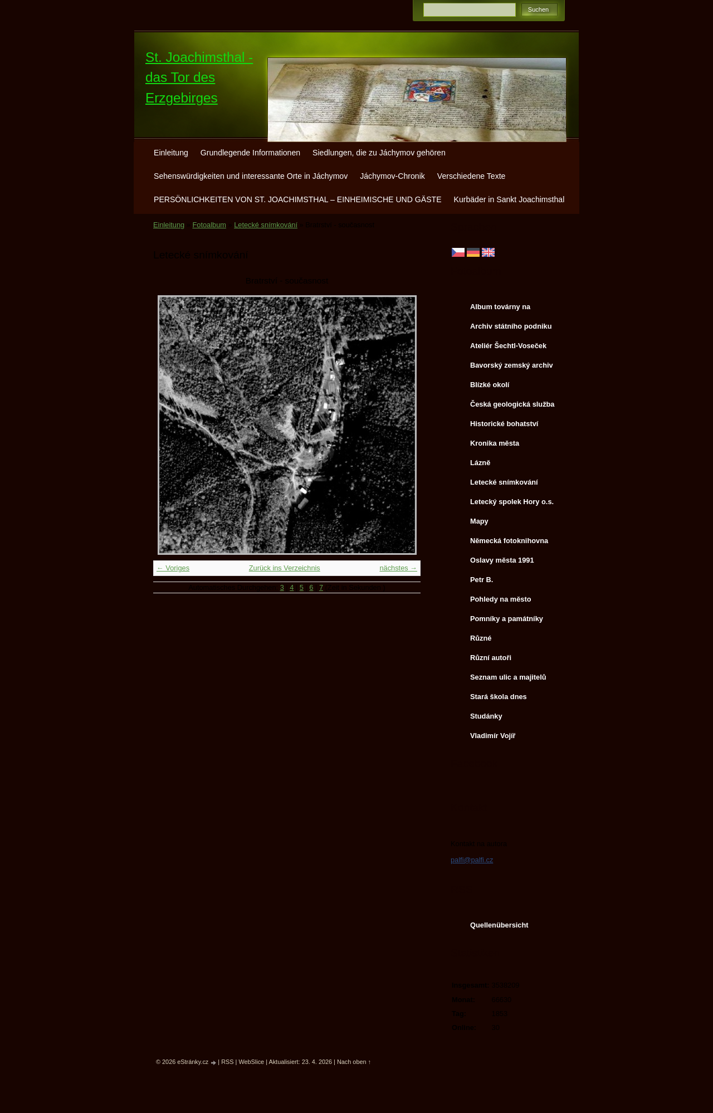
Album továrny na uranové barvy (500, 309)
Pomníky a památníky (506, 618)
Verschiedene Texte (471, 176)
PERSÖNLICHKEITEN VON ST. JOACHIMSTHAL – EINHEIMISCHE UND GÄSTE (298, 199)
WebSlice (251, 1061)
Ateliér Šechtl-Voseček (508, 345)
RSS (227, 1061)
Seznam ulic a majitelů (508, 677)
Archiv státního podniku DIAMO (510, 328)
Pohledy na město (500, 599)
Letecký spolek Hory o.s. (512, 501)
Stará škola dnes (498, 696)
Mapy (479, 521)
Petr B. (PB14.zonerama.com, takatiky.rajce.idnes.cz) (508, 582)
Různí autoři (490, 657)
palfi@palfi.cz (472, 860)
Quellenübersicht (499, 925)
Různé (480, 638)
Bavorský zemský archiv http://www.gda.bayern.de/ (513, 367)
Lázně (480, 462)
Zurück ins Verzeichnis (284, 568)
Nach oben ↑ (354, 1061)
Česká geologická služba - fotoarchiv (512, 406)
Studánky (486, 716)
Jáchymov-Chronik (392, 176)
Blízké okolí (489, 384)
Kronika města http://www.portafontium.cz (512, 445)
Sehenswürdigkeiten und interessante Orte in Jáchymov (251, 176)
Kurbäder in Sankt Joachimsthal (509, 199)
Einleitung (171, 152)
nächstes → (398, 568)
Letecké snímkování (265, 225)
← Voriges (173, 568)
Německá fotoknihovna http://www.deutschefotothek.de (512, 543)
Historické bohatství (504, 423)
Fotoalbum (209, 225)
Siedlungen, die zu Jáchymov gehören (379, 152)
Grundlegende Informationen (250, 152)
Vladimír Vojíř (493, 735)
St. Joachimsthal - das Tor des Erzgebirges (199, 77)
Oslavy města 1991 (502, 560)
